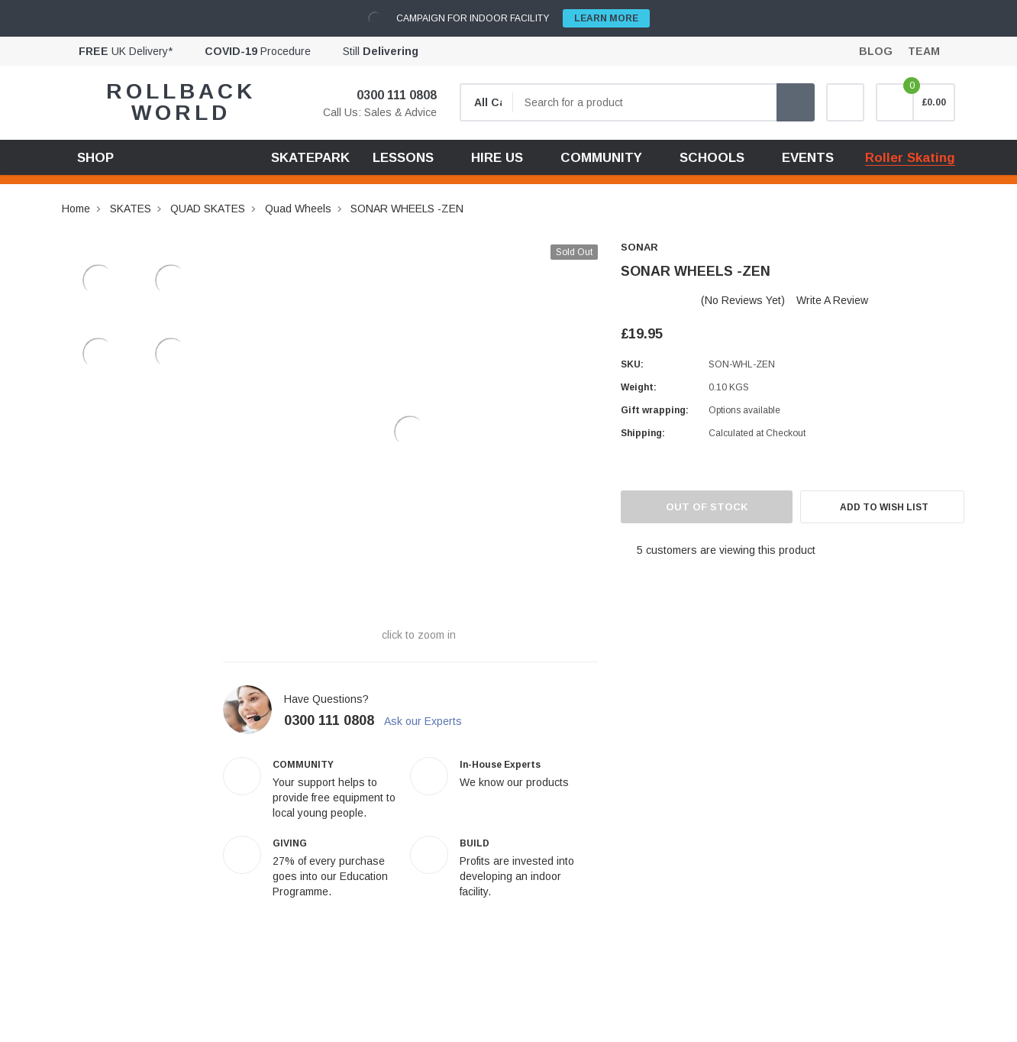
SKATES (130, 208)
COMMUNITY (601, 157)
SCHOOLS (712, 157)
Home (76, 208)
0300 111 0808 (387, 95)
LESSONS (403, 157)
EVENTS (808, 157)
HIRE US (497, 157)
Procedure (258, 51)
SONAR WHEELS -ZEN (406, 208)
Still (380, 51)
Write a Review (832, 300)
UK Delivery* (126, 51)
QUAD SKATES (207, 208)
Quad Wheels (298, 208)
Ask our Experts (430, 721)
